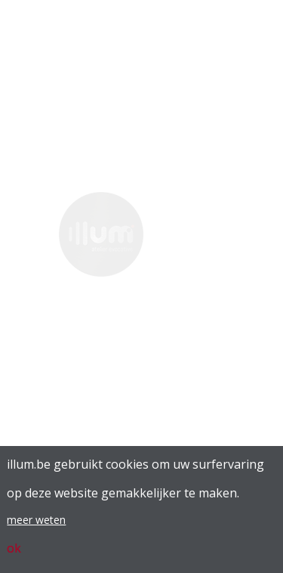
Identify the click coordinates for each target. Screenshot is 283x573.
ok (14, 552)
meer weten (36, 524)
